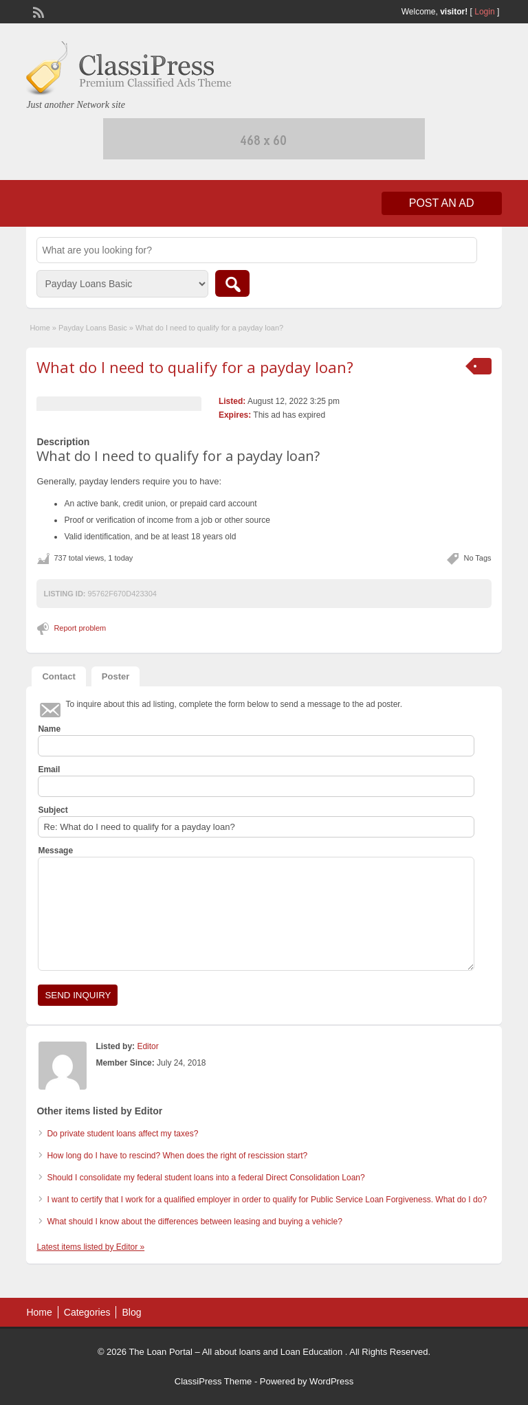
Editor (147, 1046)
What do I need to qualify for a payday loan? (194, 367)
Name (49, 729)
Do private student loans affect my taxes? (122, 1133)
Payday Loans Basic (92, 328)
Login (484, 11)
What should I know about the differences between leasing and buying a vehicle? (194, 1221)
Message (55, 850)
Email (49, 769)
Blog (131, 1312)
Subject (52, 810)
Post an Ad (441, 203)
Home (40, 328)
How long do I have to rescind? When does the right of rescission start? (177, 1155)
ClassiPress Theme (213, 1381)
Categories (87, 1312)
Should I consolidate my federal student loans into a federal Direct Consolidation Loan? (205, 1177)
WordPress (331, 1381)
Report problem (80, 628)
